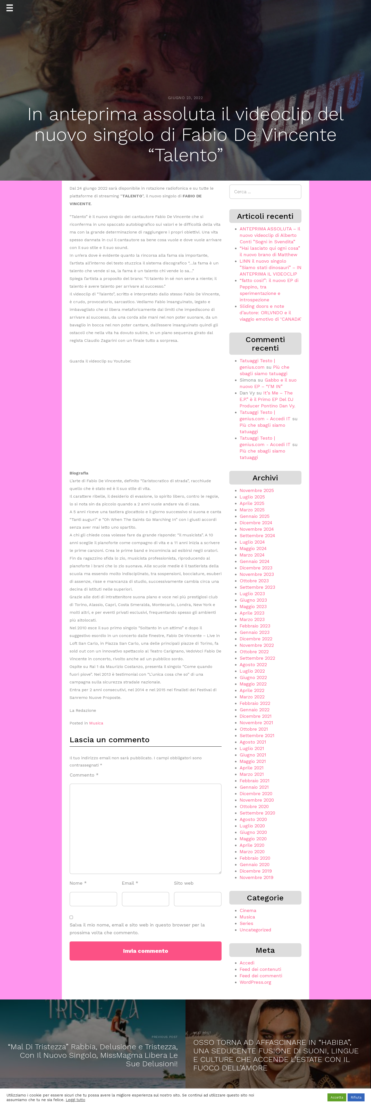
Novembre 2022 (257, 645)
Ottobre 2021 (254, 729)
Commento (84, 775)
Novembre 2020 (257, 800)
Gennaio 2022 (254, 709)
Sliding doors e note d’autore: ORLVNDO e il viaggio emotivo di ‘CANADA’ (270, 312)
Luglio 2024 (252, 542)
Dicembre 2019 (256, 871)
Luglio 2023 (252, 593)
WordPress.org (255, 982)
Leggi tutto (75, 1100)
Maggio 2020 (253, 838)
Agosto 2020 (253, 819)
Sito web (183, 883)
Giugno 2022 (253, 677)
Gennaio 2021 (254, 787)
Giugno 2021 (253, 754)
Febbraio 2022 (255, 703)
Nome (78, 883)
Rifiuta (356, 1097)
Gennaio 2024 (254, 561)
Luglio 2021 (252, 748)
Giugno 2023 (253, 600)
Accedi (247, 962)
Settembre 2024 (257, 535)
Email (130, 883)
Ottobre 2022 (254, 651)
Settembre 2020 (257, 813)
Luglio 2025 (252, 496)
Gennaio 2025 (254, 516)
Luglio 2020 (252, 825)
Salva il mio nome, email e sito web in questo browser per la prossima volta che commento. (137, 928)
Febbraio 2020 (255, 858)
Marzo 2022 (252, 696)
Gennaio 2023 (254, 632)
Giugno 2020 (253, 832)
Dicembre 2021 (256, 716)
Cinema (248, 910)
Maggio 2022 (253, 684)
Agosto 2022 (253, 664)
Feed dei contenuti (260, 969)
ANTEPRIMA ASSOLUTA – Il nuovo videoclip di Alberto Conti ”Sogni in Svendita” (270, 235)
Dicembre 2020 (256, 793)
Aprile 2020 (252, 845)
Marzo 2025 (252, 509)
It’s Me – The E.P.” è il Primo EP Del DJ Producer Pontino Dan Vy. (267, 399)
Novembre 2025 (257, 490)
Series (246, 923)
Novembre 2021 (256, 722)
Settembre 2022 (257, 658)
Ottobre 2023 (254, 580)
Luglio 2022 (252, 671)
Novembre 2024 (257, 529)
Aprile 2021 (252, 767)
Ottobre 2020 (254, 806)
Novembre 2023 (257, 574)
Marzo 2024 (252, 555)
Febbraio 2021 (254, 780)
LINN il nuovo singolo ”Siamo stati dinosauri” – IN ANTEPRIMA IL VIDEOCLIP (270, 267)
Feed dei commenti (261, 975)
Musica (96, 723)
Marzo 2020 (252, 851)
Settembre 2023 (257, 587)
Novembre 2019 (256, 877)
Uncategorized (255, 929)
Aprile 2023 (252, 613)
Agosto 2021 (253, 742)
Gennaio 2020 (254, 864)
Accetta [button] (337, 1097)
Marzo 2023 (252, 619)
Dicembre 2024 (256, 522)
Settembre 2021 (257, 735)
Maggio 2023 (253, 606)
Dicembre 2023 (256, 567)
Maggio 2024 (253, 548)
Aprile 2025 (252, 503)
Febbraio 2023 (255, 625)
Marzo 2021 (252, 774)
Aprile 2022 (252, 690)
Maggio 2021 (253, 761)
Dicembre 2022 (256, 638)
